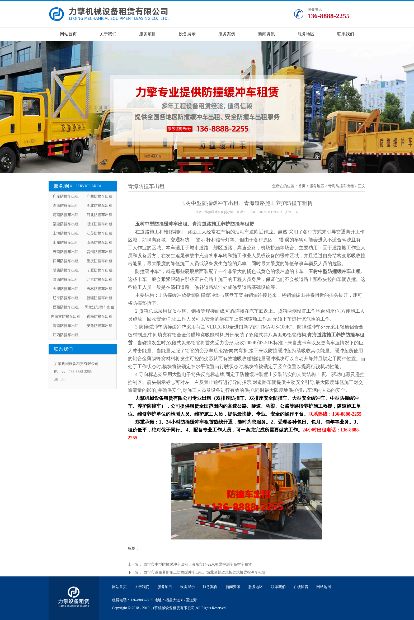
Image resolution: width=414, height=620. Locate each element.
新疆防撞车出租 (99, 298)
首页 (301, 186)
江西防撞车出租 (66, 335)
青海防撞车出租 (99, 316)
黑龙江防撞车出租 (99, 307)
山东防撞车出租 (66, 243)
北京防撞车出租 (99, 279)
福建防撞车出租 (66, 224)
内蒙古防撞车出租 (66, 316)
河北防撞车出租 (99, 215)
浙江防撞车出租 (99, 224)
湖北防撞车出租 (99, 206)
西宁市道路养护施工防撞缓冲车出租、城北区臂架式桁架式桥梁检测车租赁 (205, 572)
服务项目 (147, 34)
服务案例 (226, 34)
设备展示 (187, 34)
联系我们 (345, 34)
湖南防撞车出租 (66, 206)
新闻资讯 (266, 34)
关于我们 (108, 34)
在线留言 (301, 587)
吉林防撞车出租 (99, 289)
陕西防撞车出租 (66, 279)
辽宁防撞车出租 (66, 298)
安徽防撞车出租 (99, 326)
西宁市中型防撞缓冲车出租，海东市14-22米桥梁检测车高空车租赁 (198, 564)
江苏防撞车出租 (99, 233)
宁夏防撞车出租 (99, 270)
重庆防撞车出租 (99, 261)
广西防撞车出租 (99, 196)
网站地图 (323, 587)
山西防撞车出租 (99, 243)
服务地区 (306, 34)
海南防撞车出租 (66, 326)
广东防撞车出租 (66, 196)
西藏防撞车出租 (66, 307)
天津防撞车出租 (66, 289)
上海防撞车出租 (66, 233)
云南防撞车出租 (66, 252)
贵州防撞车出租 (99, 252)
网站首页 (68, 34)
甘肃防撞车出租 (66, 270)
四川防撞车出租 (66, 261)
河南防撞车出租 (66, 215)
